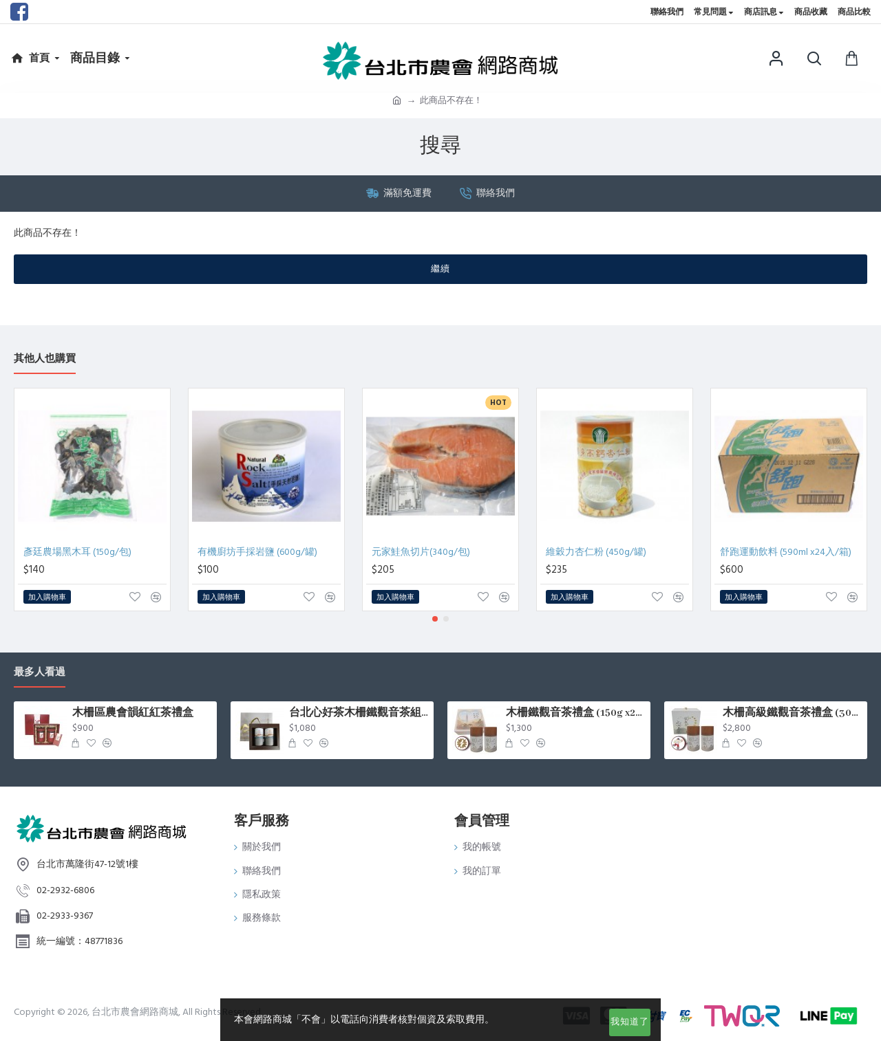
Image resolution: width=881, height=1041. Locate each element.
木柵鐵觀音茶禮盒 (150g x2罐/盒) (576, 713)
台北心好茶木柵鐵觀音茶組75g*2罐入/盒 (359, 713)
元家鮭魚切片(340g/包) (421, 552)
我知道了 (630, 1022)
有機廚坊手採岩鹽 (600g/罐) (257, 552)
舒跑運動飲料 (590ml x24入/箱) (785, 552)
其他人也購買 (45, 359)
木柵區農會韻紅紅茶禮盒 (132, 713)
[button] (435, 619)
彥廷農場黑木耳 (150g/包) (77, 552)
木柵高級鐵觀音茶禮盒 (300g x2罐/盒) (792, 713)
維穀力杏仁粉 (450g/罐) (596, 552)
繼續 (440, 269)
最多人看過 (39, 672)
